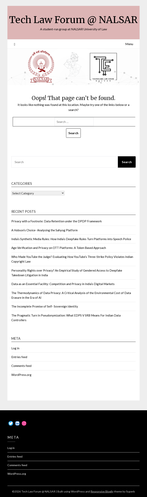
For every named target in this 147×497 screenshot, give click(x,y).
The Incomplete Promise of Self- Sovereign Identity (44, 306)
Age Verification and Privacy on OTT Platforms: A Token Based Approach (58, 247)
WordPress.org (21, 374)
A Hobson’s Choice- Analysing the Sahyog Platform (44, 230)
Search (127, 162)
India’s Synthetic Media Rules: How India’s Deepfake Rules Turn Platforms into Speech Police (71, 239)
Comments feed (21, 365)
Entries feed (19, 357)
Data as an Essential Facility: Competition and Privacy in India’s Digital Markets (63, 284)
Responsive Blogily (102, 491)
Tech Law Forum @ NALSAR (73, 20)
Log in (15, 348)
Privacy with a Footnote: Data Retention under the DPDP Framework (56, 221)
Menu (129, 44)
